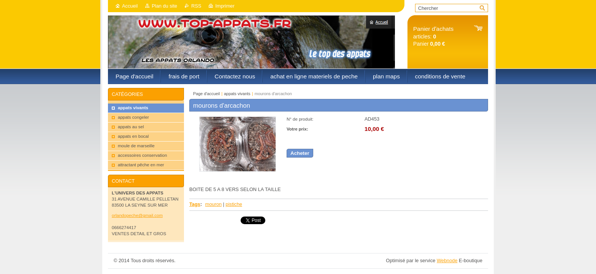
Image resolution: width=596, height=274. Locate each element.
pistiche (234, 204)
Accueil (130, 6)
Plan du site (164, 6)
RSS (196, 6)
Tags (194, 204)
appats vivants (237, 93)
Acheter (299, 153)
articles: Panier (433, 36)
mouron (213, 204)
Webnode (447, 260)
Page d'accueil (206, 93)
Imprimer (224, 6)
